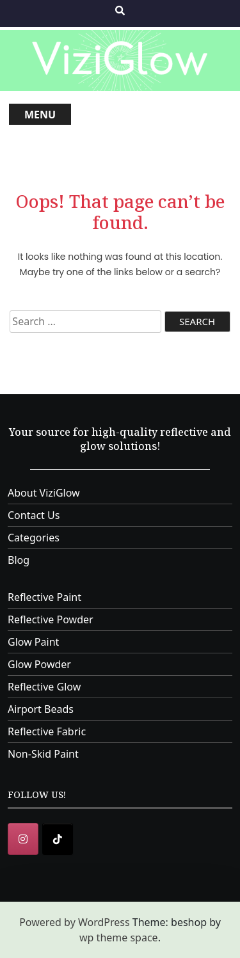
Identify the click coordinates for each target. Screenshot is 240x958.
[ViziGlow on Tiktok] (57, 839)
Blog (18, 560)
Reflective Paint (44, 597)
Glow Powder (39, 664)
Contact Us (34, 515)
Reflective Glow (44, 687)
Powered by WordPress (74, 922)
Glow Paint (33, 642)
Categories (34, 538)
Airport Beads (41, 709)
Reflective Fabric (47, 731)
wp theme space (118, 937)
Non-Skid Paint (43, 754)
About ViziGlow (44, 493)
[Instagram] (23, 839)
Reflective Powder (50, 619)
